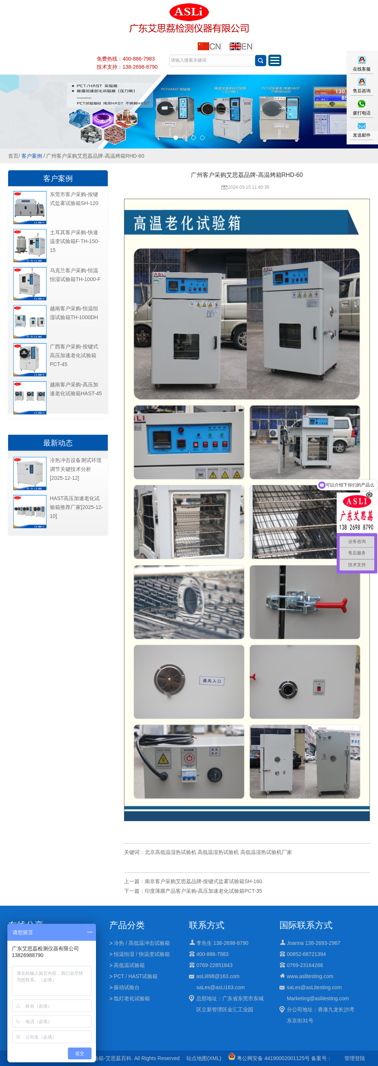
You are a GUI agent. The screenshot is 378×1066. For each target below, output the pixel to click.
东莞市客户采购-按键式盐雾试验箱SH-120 (74, 198)
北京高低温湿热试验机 (170, 852)
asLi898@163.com (218, 976)
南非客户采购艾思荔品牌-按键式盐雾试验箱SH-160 (203, 881)
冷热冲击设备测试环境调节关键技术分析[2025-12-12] (76, 469)
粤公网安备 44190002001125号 (269, 1058)
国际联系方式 (306, 925)
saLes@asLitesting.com (314, 987)
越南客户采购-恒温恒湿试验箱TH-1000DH (74, 312)
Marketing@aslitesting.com (318, 998)
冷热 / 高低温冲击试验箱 (142, 943)
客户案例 (31, 156)
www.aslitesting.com (310, 976)
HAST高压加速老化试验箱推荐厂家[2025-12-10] (76, 507)
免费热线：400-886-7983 (126, 59)
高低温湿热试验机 (218, 852)
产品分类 (127, 925)
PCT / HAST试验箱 (136, 976)
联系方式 (206, 925)
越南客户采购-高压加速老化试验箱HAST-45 (76, 389)
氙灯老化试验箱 (132, 998)
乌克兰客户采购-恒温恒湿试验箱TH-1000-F (75, 274)
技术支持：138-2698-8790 (127, 67)
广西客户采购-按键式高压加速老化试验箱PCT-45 (74, 355)
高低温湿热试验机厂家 (266, 852)
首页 (13, 156)
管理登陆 (354, 1058)
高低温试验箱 (129, 965)
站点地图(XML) (203, 1058)
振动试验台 (127, 987)
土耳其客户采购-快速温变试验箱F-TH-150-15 (75, 241)
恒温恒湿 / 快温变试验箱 (142, 954)
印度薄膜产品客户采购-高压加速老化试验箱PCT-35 (203, 891)
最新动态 (58, 443)
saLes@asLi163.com (220, 987)
